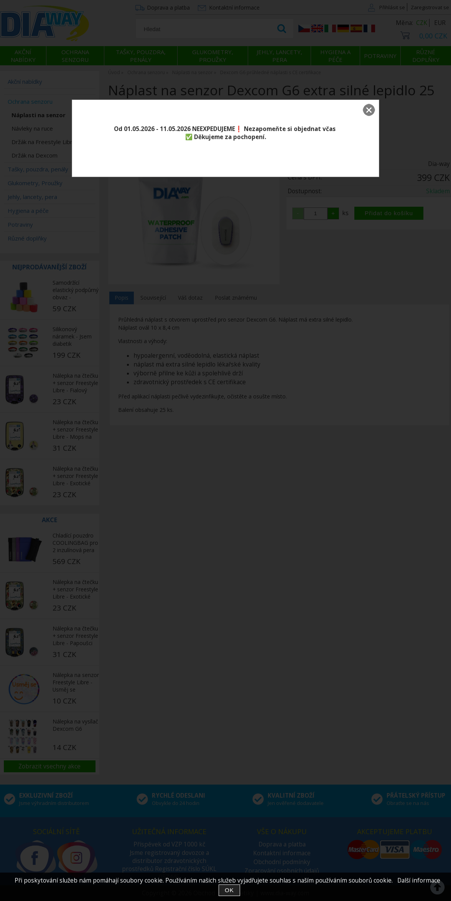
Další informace (418, 880)
